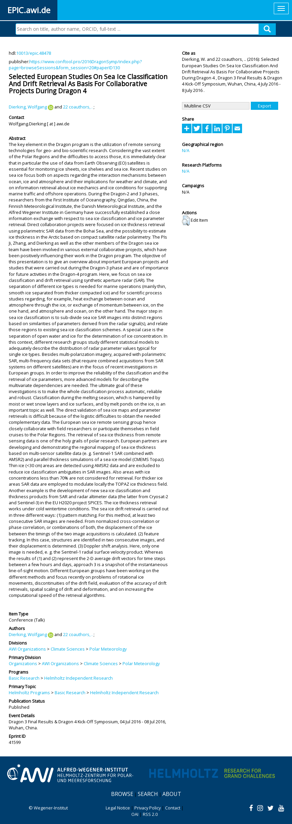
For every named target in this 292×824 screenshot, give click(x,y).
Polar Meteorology (108, 649)
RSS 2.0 (150, 814)
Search (148, 794)
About (171, 794)
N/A (185, 150)
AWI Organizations (27, 649)
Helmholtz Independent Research (78, 678)
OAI (134, 814)
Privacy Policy (147, 808)
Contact (172, 808)
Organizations (23, 663)
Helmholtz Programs (29, 692)
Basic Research (24, 678)
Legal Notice (118, 808)
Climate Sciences (68, 649)
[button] (186, 221)
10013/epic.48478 (33, 53)
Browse (122, 794)
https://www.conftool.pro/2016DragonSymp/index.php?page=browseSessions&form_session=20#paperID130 (75, 64)
